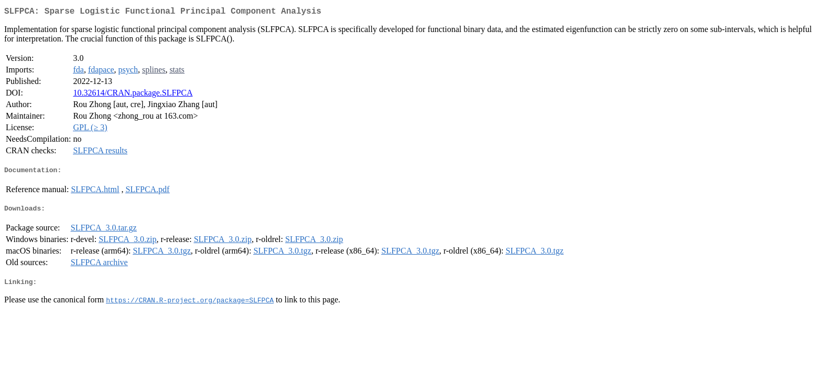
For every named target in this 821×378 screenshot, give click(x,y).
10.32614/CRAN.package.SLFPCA (132, 94)
